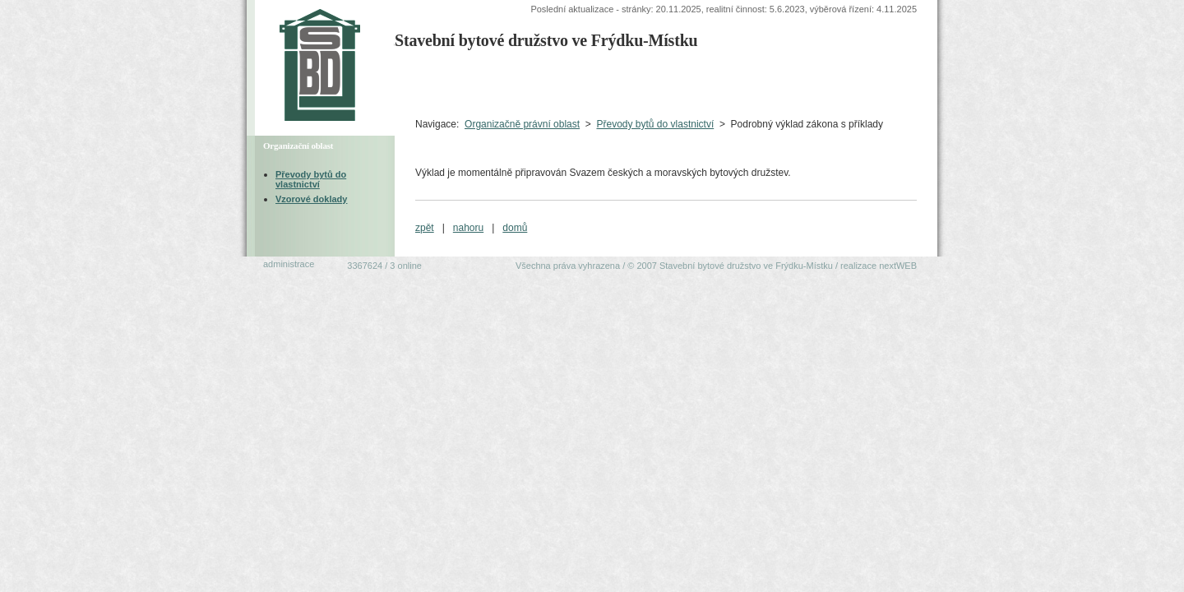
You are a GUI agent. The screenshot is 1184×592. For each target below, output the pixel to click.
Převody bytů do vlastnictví (655, 124)
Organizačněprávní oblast (719, 83)
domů (514, 228)
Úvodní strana (433, 83)
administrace (288, 264)
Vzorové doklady (311, 199)
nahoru (468, 228)
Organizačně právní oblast (522, 124)
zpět (424, 228)
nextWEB (898, 266)
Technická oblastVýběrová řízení (589, 83)
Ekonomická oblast (855, 83)
